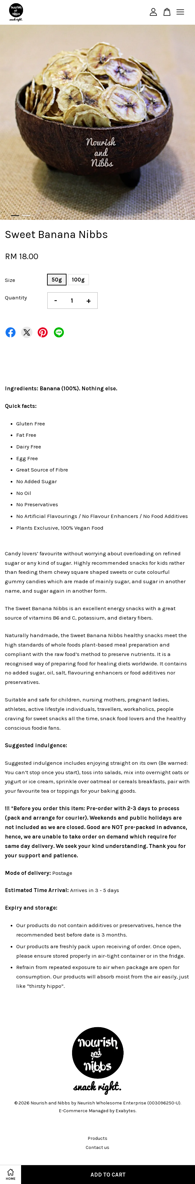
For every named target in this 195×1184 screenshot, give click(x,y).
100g (78, 279)
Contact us (97, 1147)
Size (10, 280)
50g (57, 279)
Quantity (16, 297)
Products (97, 1138)
